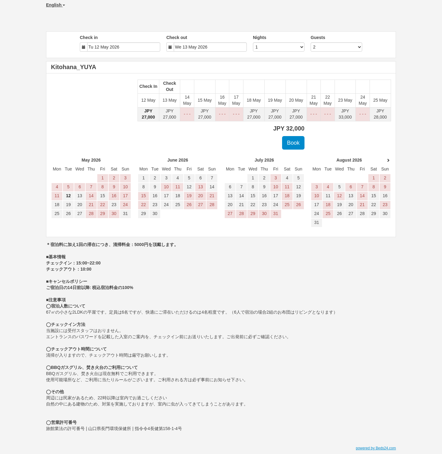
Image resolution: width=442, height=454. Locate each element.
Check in (89, 37)
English (55, 4)
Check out (176, 37)
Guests (318, 37)
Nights (259, 37)
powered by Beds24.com (376, 448)
